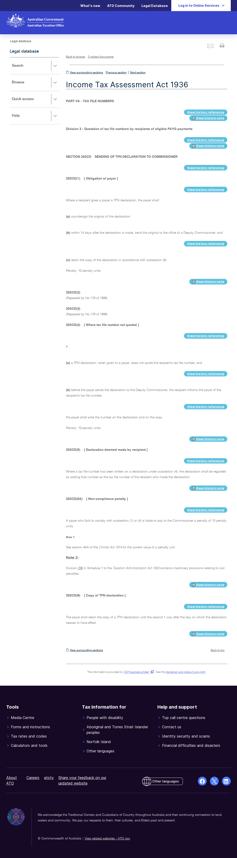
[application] (34, 90)
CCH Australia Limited (138, 672)
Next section (138, 72)
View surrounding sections (86, 72)
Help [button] (35, 116)
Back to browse (75, 57)
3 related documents (101, 57)
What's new (90, 6)
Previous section (116, 72)
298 (80, 568)
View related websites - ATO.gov (107, 838)
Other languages (165, 781)
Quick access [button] (35, 99)
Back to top (218, 650)
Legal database (24, 51)
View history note (208, 118)
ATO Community (120, 6)
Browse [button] (35, 83)
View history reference (205, 112)
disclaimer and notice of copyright (185, 672)
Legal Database (154, 6)
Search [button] (35, 66)
